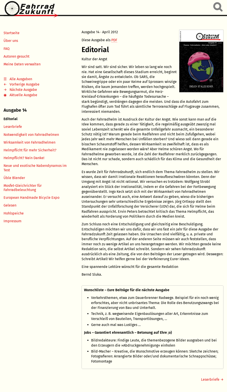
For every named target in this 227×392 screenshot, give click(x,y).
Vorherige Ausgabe (24, 84)
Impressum (13, 221)
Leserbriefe (13, 127)
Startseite (12, 33)
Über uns (11, 41)
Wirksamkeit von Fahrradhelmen (29, 142)
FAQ (7, 49)
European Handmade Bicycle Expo (31, 197)
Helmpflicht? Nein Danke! (24, 158)
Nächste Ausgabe (23, 90)
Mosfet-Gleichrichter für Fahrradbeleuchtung (23, 187)
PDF (114, 40)
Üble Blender (14, 178)
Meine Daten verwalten (22, 64)
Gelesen (10, 205)
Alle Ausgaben (21, 79)
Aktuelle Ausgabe (23, 95)
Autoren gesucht (16, 56)
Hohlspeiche (14, 213)
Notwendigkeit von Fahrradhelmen (31, 135)
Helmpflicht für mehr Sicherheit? (30, 150)
